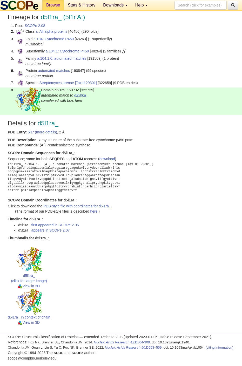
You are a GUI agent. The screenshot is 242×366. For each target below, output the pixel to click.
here (93, 211)
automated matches (54, 71)
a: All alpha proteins (51, 31)
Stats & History (81, 5)
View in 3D (29, 286)
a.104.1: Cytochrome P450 (67, 51)
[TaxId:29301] (86, 83)
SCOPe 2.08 (35, 26)
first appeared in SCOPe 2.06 (55, 225)
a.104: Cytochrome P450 (53, 39)
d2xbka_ (81, 95)
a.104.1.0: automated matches (61, 58)
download (107, 159)
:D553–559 (133, 347)
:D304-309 (122, 342)
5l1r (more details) (42, 132)
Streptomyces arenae (56, 83)
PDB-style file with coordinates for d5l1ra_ (77, 206)
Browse (53, 5)
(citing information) (219, 347)
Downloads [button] (115, 5)
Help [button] (141, 5)
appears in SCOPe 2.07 (50, 230)
